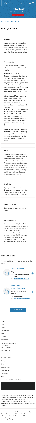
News (3, 327)
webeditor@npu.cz (6, 418)
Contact (3, 336)
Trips (2, 376)
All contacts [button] (18, 310)
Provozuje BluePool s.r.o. (8, 420)
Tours (2, 364)
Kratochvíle (18, 9)
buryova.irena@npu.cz (21, 279)
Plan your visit (5, 361)
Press (2, 333)
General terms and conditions (10, 414)
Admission (4, 373)
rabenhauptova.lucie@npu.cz (24, 298)
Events (3, 324)
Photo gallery (5, 386)
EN (21, 3)
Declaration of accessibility (23, 412)
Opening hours (5, 367)
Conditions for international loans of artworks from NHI (15, 415)
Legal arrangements (7, 412)
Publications (5, 330)
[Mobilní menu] (30, 3)
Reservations (5, 370)
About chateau (5, 383)
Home (3, 321)
